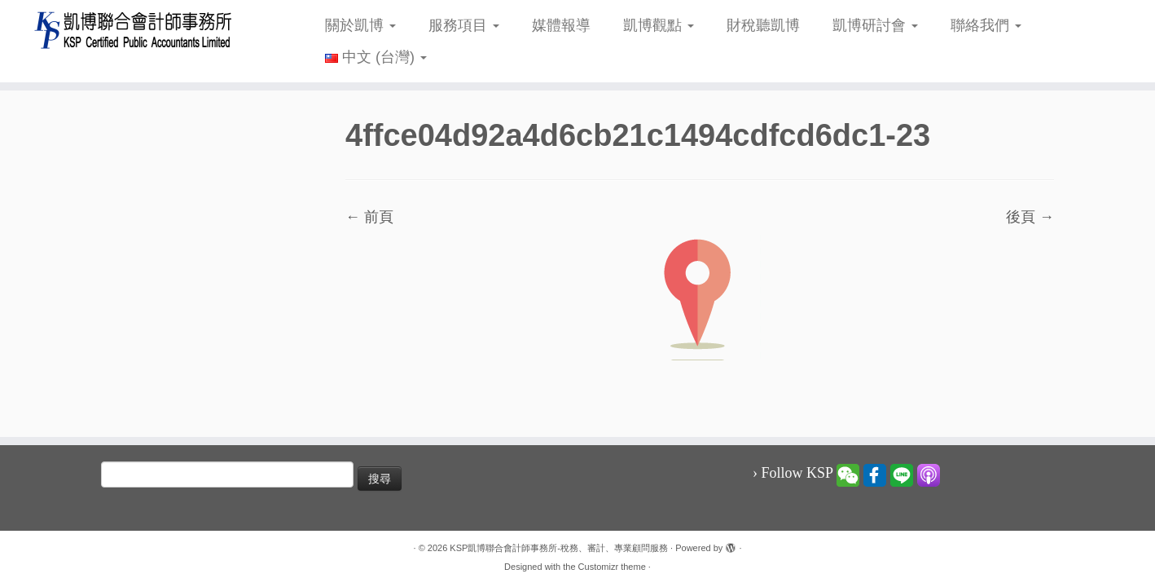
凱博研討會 (875, 25)
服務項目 (463, 25)
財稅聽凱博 (763, 25)
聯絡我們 (986, 25)
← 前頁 (369, 217)
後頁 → (1030, 217)
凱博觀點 (658, 25)
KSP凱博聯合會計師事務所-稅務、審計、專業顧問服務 (559, 548)
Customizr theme (612, 567)
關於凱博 (360, 25)
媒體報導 (561, 25)
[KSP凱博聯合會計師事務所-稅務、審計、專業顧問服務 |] (133, 29)
